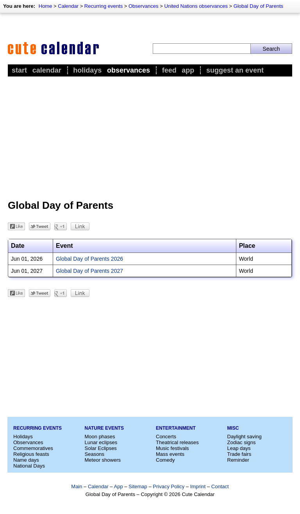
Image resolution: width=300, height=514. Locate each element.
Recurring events (103, 6)
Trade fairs (239, 454)
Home (45, 6)
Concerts (166, 436)
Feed (169, 70)
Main (76, 486)
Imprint (198, 486)
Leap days (239, 448)
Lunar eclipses (101, 442)
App (188, 70)
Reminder (238, 460)
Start (19, 70)
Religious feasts (31, 454)
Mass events (170, 454)
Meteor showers (103, 460)
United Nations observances (196, 6)
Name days (26, 460)
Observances (144, 6)
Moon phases (100, 436)
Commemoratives (33, 448)
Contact (220, 486)
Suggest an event (235, 70)
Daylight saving (244, 436)
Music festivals (172, 448)
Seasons (95, 454)
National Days (29, 466)
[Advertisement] (150, 137)
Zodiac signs (241, 442)
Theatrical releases (177, 442)
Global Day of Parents (258, 6)
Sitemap (138, 486)
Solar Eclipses (101, 448)
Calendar (68, 6)
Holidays (87, 70)
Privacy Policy (168, 486)
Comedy (165, 460)
